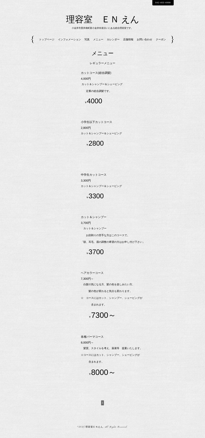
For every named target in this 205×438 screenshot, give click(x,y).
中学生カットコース (93, 178)
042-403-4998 (161, 2)
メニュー (98, 43)
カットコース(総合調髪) (96, 76)
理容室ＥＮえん (94, 430)
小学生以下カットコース (96, 125)
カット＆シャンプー (93, 220)
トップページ (46, 43)
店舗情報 (128, 43)
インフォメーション (69, 43)
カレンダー (113, 43)
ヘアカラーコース (92, 276)
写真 (87, 43)
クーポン (161, 43)
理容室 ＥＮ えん (102, 22)
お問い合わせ (144, 43)
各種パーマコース (92, 340)
